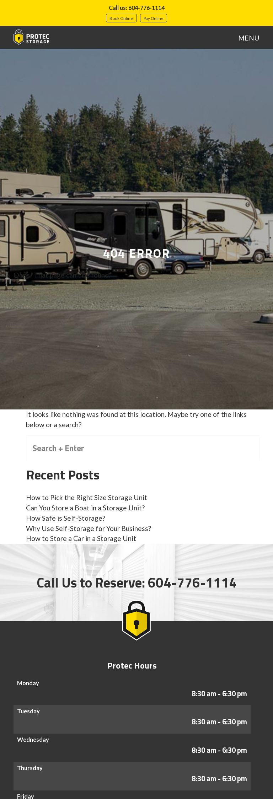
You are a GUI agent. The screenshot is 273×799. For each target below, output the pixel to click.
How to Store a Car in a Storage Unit (81, 538)
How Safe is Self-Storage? (65, 518)
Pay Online (154, 18)
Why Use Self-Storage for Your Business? (88, 528)
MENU (248, 38)
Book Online (121, 18)
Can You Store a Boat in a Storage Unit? (85, 508)
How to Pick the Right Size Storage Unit (86, 497)
